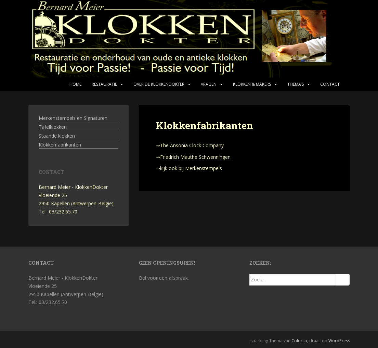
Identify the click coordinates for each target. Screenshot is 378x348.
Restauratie (104, 84)
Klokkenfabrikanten (60, 144)
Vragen (209, 84)
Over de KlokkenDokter (158, 84)
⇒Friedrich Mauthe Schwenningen (193, 157)
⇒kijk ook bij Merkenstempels (189, 168)
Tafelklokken (53, 127)
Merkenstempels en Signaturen (73, 118)
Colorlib (299, 341)
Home (75, 84)
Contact (330, 84)
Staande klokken (57, 136)
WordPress (339, 341)
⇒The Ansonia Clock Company (190, 145)
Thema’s (295, 84)
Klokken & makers (252, 84)
